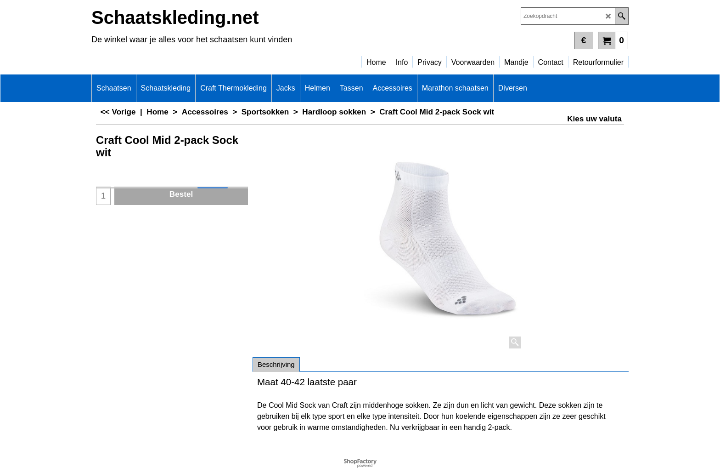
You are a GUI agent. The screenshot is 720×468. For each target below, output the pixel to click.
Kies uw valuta (594, 118)
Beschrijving (276, 364)
